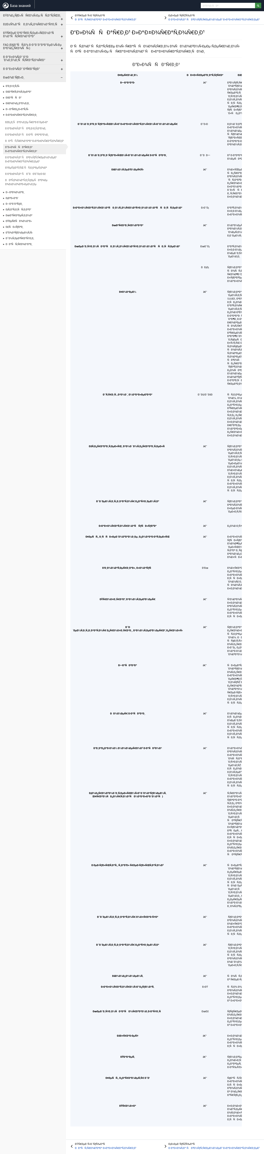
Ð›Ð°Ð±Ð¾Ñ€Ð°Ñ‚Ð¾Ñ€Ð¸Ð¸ (21, 114)
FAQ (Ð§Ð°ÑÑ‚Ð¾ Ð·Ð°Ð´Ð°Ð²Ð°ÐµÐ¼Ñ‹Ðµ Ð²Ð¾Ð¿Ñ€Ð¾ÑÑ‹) (32, 46)
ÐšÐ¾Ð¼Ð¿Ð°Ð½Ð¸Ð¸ (17, 103)
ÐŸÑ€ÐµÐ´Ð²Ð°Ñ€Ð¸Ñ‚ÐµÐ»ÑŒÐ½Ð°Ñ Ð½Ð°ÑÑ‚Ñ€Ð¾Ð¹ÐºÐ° (29, 34)
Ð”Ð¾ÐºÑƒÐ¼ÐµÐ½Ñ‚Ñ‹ (19, 232)
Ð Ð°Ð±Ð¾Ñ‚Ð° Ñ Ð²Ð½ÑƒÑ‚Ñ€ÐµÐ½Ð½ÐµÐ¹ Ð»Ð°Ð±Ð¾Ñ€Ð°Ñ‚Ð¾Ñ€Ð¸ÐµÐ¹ (31, 159)
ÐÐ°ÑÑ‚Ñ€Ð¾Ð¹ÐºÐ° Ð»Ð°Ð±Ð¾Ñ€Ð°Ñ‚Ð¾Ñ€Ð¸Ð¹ (34, 140)
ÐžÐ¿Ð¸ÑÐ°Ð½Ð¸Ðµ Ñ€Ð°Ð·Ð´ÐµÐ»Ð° (26, 122)
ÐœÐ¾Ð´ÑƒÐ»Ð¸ (13, 77)
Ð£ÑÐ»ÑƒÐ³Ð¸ (14, 226)
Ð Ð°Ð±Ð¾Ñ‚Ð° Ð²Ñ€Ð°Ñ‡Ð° (21, 69)
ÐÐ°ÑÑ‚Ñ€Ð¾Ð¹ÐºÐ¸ (19, 244)
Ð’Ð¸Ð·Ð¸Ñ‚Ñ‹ (13, 86)
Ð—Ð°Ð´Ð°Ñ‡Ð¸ (14, 203)
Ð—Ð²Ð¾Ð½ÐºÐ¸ (15, 192)
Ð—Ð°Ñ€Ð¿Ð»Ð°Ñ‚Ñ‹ (17, 109)
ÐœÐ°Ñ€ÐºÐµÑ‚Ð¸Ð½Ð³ (19, 215)
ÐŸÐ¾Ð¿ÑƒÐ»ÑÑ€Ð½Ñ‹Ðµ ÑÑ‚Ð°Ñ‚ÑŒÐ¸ (32, 15)
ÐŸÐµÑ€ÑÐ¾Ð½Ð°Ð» (19, 221)
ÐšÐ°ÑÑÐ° (13, 97)
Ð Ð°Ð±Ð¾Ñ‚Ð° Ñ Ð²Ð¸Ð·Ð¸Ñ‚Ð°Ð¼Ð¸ (25, 128)
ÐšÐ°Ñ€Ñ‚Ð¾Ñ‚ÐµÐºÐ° (18, 91)
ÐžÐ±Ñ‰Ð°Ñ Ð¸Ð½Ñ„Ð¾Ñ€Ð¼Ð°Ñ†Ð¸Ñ (31, 24)
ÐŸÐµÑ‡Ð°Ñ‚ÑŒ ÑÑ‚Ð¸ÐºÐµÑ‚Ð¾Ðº (26, 167)
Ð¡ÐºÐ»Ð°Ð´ (12, 198)
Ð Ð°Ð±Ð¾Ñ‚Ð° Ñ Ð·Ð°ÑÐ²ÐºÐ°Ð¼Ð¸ (26, 134)
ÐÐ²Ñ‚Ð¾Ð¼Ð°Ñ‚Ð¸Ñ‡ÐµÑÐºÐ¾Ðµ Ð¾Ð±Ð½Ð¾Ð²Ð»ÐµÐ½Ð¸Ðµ (26, 182)
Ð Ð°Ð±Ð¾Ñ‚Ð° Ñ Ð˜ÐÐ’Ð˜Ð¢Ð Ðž (25, 173)
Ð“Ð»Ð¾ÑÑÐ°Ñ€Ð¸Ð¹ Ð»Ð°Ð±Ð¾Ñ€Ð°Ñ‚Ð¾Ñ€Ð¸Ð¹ (21, 149)
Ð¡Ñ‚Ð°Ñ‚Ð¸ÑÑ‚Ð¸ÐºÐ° (18, 209)
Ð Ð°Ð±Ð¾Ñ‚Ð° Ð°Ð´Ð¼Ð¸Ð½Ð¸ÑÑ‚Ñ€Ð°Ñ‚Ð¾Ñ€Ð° (24, 58)
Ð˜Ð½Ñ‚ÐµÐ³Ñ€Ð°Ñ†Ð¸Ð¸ (20, 238)
